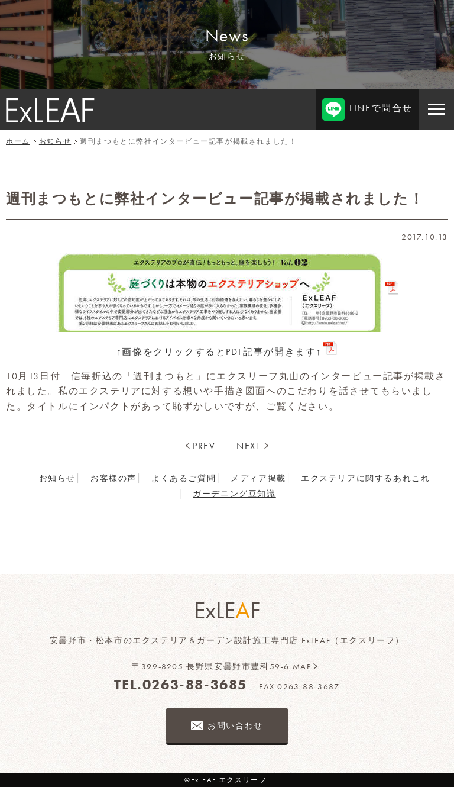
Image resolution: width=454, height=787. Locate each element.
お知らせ (55, 141)
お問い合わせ (235, 725)
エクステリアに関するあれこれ (365, 478)
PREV (204, 446)
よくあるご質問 (183, 478)
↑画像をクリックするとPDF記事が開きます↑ (219, 352)
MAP (302, 666)
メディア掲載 (258, 478)
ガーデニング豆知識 (234, 493)
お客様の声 (113, 478)
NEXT (248, 446)
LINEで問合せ (367, 109)
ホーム (18, 141)
